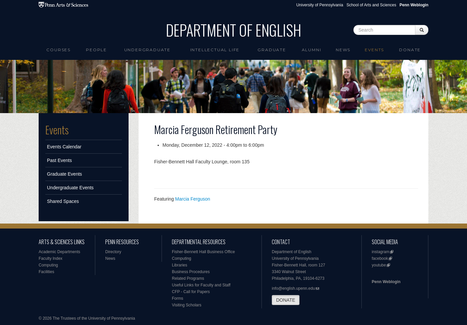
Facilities (46, 271)
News (343, 49)
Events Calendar (64, 146)
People (96, 49)
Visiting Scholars (187, 305)
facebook (380, 258)
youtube (379, 265)
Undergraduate (147, 49)
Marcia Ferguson (192, 199)
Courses (58, 49)
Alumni (311, 49)
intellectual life (215, 49)
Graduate (271, 49)
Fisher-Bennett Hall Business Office (203, 251)
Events (374, 49)
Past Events (59, 160)
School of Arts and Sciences (371, 5)
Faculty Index (50, 258)
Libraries (179, 265)
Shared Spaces (63, 201)
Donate (410, 49)
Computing (48, 265)
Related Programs (188, 278)
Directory (113, 251)
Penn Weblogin (386, 281)
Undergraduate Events (70, 187)
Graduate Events (64, 174)
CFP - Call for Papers (191, 291)
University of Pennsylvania (319, 5)
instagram (380, 251)
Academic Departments (59, 251)
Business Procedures (191, 271)
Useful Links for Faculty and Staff (201, 285)
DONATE (285, 300)
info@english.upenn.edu (293, 288)
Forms (177, 298)
